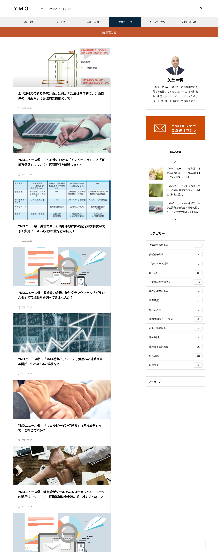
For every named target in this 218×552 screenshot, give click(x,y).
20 (59, 431)
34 (88, 440)
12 (117, 423)
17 (34, 431)
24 (92, 431)
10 (101, 423)
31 (63, 440)
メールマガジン (157, 22)
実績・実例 (93, 22)
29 (134, 431)
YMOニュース (125, 22)
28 (126, 431)
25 (101, 431)
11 (109, 423)
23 (84, 431)
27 (117, 431)
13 (126, 423)
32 (71, 440)
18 (42, 431)
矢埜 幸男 (175, 80)
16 (26, 431)
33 (80, 440)
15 (17, 431)
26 (109, 431)
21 (67, 431)
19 (51, 431)
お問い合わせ (189, 22)
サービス (61, 22)
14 (134, 423)
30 (55, 440)
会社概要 (29, 22)
